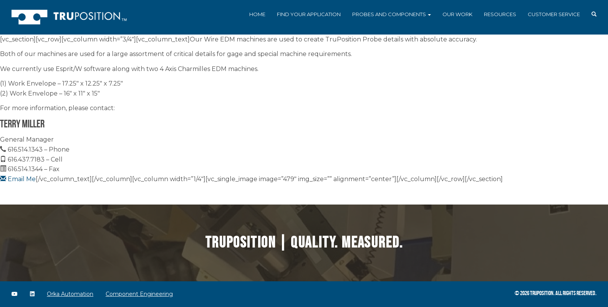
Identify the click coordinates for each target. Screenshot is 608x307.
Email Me (18, 179)
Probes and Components (391, 14)
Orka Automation (70, 293)
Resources (500, 14)
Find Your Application (309, 14)
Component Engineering (139, 293)
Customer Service (554, 14)
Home (257, 14)
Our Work (457, 14)
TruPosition (541, 293)
